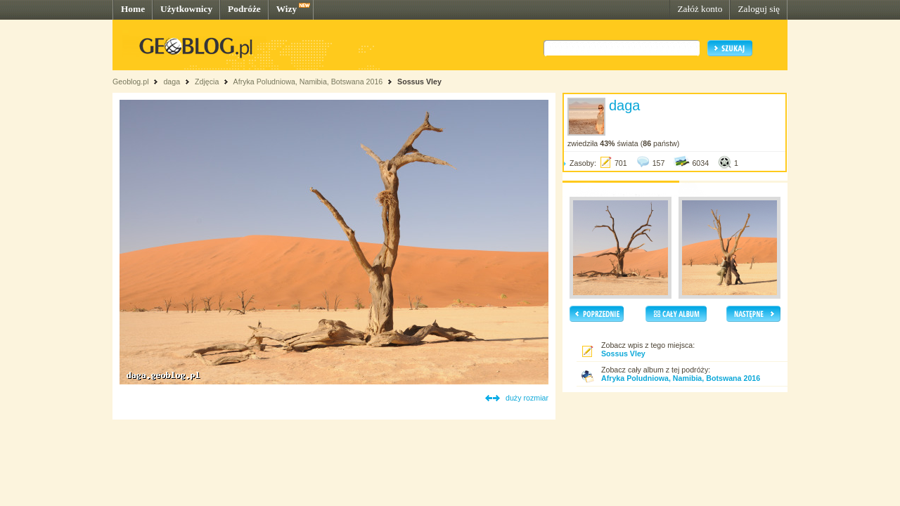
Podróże (244, 9)
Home (133, 9)
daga (171, 81)
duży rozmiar (527, 398)
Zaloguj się (759, 9)
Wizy (286, 9)
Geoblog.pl (130, 81)
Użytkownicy (186, 9)
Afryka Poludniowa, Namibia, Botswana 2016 (308, 81)
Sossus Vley (419, 81)
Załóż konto (699, 9)
